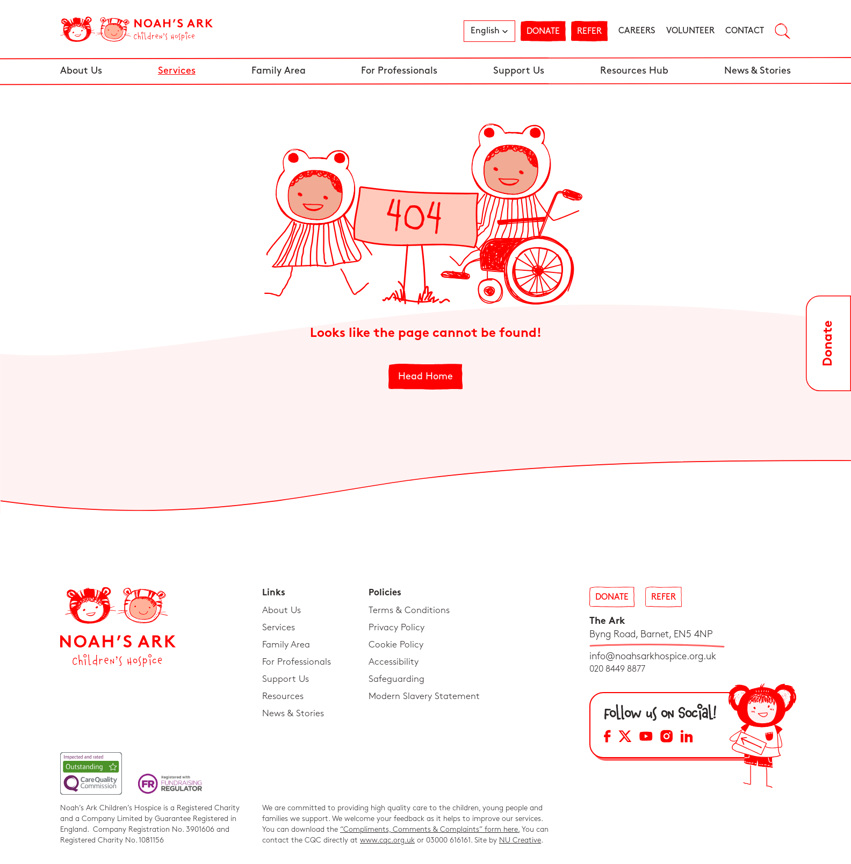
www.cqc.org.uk (387, 840)
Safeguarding (396, 679)
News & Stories (757, 70)
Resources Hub (634, 70)
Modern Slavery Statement (424, 696)
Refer (589, 31)
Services (177, 70)
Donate (543, 31)
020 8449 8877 (617, 669)
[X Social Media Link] (625, 738)
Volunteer (690, 31)
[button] (489, 31)
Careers (636, 31)
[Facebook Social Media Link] (607, 738)
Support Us (518, 70)
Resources (283, 696)
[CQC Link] (91, 773)
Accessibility (394, 662)
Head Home (425, 376)
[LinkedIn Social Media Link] (686, 738)
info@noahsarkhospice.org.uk (652, 656)
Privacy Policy (396, 627)
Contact (744, 31)
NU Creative (520, 840)
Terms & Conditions (409, 610)
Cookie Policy (396, 644)
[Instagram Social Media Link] (666, 738)
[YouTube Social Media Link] (646, 738)
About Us (81, 70)
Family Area (278, 70)
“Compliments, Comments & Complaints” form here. (430, 829)
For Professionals (399, 70)
